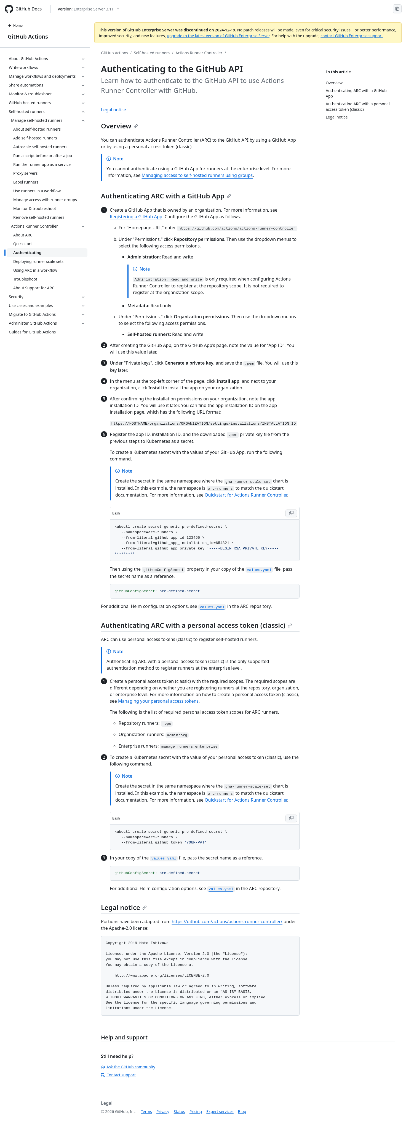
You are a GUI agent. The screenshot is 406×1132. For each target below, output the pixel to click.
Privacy (162, 1111)
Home (15, 25)
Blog (242, 1111)
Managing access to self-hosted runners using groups (197, 175)
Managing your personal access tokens (158, 701)
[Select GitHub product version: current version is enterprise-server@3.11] (88, 9)
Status (179, 1111)
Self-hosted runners (152, 52)
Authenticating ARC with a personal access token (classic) (196, 625)
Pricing (195, 1111)
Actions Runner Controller (198, 52)
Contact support (118, 1074)
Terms (146, 1111)
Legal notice (113, 110)
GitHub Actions (28, 36)
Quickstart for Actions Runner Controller (246, 495)
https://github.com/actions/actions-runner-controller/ (227, 921)
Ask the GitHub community (128, 1066)
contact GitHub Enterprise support (351, 35)
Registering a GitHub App (136, 217)
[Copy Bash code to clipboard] (291, 513)
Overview (119, 125)
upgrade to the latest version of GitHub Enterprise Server (218, 35)
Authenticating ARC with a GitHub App (166, 195)
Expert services (220, 1111)
